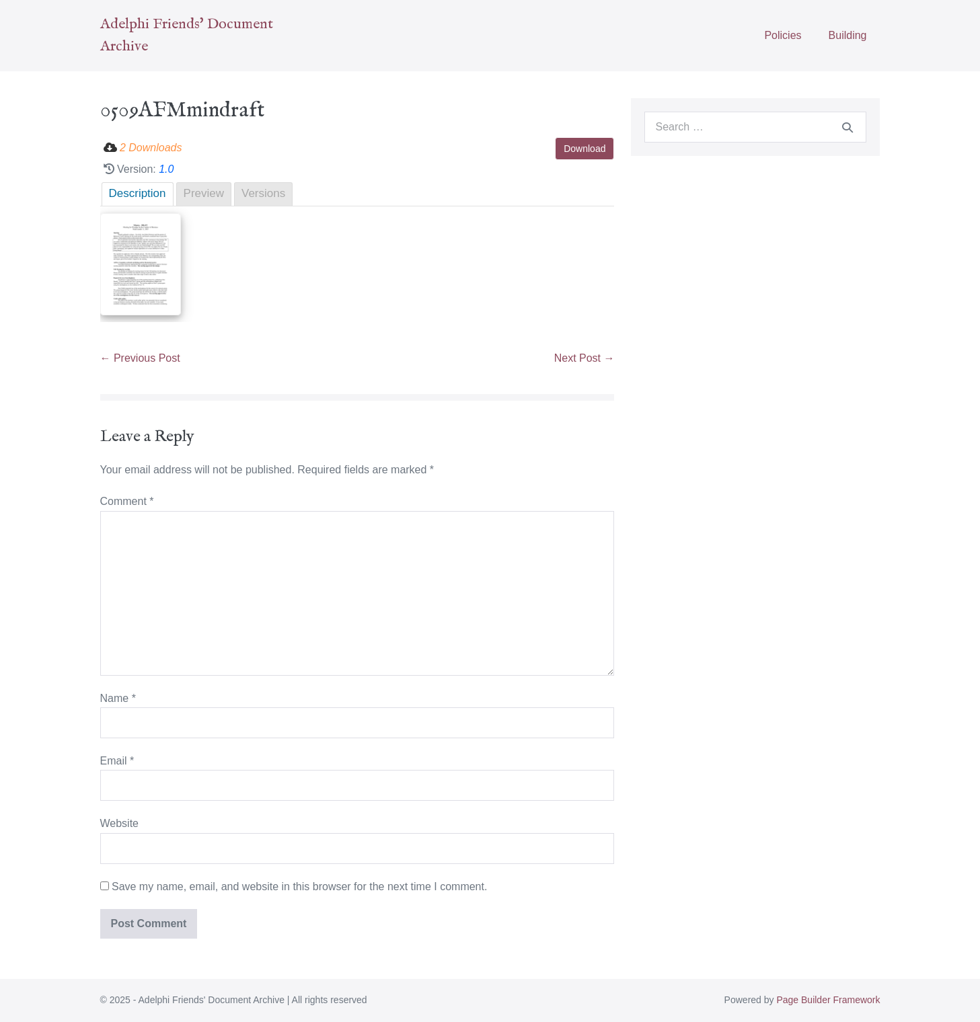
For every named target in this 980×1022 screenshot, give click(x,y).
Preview (204, 193)
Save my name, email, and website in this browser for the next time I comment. (299, 886)
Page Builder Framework (828, 999)
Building (848, 35)
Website (119, 823)
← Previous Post (140, 358)
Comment (127, 501)
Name (118, 698)
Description (137, 193)
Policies (782, 35)
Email (117, 760)
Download (584, 148)
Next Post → (584, 358)
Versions (263, 193)
